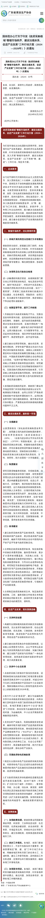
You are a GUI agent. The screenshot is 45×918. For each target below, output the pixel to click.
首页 (28, 29)
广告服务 (33, 912)
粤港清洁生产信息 (34, 6)
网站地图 (11, 912)
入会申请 (5, 6)
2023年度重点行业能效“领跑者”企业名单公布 (17, 892)
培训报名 (22, 6)
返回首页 (3, 912)
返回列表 (41, 893)
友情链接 (18, 912)
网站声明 (26, 912)
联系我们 (4, 914)
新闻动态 (33, 29)
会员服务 (14, 6)
